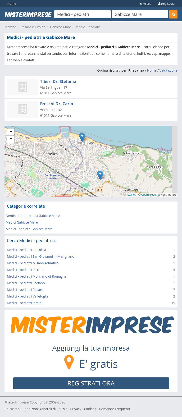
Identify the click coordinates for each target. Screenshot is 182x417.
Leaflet (131, 194)
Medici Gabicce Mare (22, 222)
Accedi (146, 3)
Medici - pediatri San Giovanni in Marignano (40, 256)
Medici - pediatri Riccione (26, 269)
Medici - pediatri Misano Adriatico (33, 263)
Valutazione (168, 70)
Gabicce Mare (60, 27)
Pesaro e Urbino (33, 27)
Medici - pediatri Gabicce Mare (29, 229)
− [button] (11, 139)
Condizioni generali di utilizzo (45, 409)
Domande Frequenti (114, 409)
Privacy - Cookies (83, 409)
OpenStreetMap (151, 194)
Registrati (166, 3)
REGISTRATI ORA (91, 383)
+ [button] (11, 132)
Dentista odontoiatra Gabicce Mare (33, 215)
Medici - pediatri (88, 27)
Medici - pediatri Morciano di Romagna (37, 276)
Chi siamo (12, 409)
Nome (152, 70)
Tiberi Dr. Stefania (58, 81)
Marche (10, 27)
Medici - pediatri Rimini (24, 303)
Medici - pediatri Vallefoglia (27, 296)
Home (11, 3)
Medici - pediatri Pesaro (25, 289)
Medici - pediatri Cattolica (26, 249)
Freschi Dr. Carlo (56, 103)
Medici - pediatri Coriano (26, 283)
